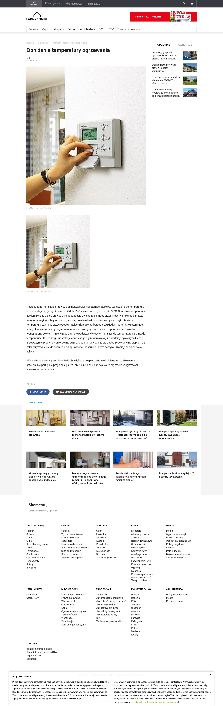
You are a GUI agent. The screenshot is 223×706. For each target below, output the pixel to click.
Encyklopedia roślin (141, 561)
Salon (99, 530)
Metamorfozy (103, 551)
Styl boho (101, 554)
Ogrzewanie (44, 43)
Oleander (136, 607)
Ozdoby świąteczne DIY (178, 540)
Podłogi (65, 530)
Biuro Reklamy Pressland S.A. (41, 652)
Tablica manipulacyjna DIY (109, 621)
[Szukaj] (184, 3)
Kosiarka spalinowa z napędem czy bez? (142, 575)
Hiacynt (135, 594)
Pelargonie (137, 621)
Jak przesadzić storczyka (109, 597)
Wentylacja (67, 617)
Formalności (32, 551)
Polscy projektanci (175, 544)
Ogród (46, 29)
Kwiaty (134, 634)
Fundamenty (32, 561)
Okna (29, 540)
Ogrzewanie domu (35, 557)
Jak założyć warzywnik (108, 611)
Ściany (29, 564)
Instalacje (31, 567)
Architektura (87, 29)
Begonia (135, 597)
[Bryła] (94, 3)
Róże (134, 601)
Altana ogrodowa (140, 534)
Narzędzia (66, 540)
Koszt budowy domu (37, 544)
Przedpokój (102, 544)
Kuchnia (100, 540)
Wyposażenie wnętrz (177, 534)
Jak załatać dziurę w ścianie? (111, 601)
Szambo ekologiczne (72, 557)
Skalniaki (135, 537)
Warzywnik (137, 557)
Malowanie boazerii (71, 544)
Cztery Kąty (32, 597)
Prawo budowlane (70, 597)
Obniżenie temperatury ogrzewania (70, 43)
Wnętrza (59, 29)
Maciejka (135, 614)
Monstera (136, 530)
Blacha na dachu (69, 554)
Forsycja (135, 617)
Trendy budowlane (128, 29)
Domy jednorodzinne (177, 594)
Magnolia (136, 571)
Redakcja (31, 658)
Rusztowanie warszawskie (75, 547)
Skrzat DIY (101, 594)
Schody (30, 534)
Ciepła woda (32, 554)
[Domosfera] (52, 3)
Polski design (173, 551)
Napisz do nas (33, 655)
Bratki (134, 624)
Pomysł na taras (174, 601)
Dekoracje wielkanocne (178, 554)
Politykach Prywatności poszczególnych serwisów (154, 702)
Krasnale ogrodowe (141, 564)
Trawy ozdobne (139, 580)
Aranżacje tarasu (139, 554)
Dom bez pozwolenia (72, 594)
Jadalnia (100, 547)
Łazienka (101, 534)
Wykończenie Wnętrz (72, 534)
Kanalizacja (67, 621)
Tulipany (135, 604)
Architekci (171, 547)
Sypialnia (101, 537)
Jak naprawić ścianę (106, 614)
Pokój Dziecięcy (174, 537)
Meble (169, 530)
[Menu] (192, 3)
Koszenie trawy (139, 551)
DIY (101, 29)
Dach (29, 547)
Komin (29, 537)
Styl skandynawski (106, 557)
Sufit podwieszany (71, 551)
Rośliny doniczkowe (141, 540)
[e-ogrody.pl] (74, 3)
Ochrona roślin (138, 544)
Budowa (33, 29)
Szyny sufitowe (69, 614)
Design (72, 29)
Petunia (135, 628)
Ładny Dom (32, 594)
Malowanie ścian (70, 537)
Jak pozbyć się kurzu (107, 607)
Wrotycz (135, 567)
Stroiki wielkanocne (176, 557)
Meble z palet (138, 547)
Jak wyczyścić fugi (106, 604)
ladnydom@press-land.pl (39, 648)
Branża (169, 597)
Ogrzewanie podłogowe (73, 611)
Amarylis (135, 611)
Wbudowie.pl (68, 601)
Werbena (135, 631)
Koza (64, 607)
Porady (30, 530)
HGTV (110, 29)
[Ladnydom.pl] (34, 3)
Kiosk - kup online (163, 17)
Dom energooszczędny (73, 624)
